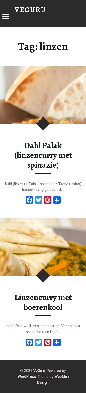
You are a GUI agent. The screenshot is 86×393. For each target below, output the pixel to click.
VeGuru (39, 370)
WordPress (27, 376)
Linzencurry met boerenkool (43, 302)
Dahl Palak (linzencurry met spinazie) (43, 155)
